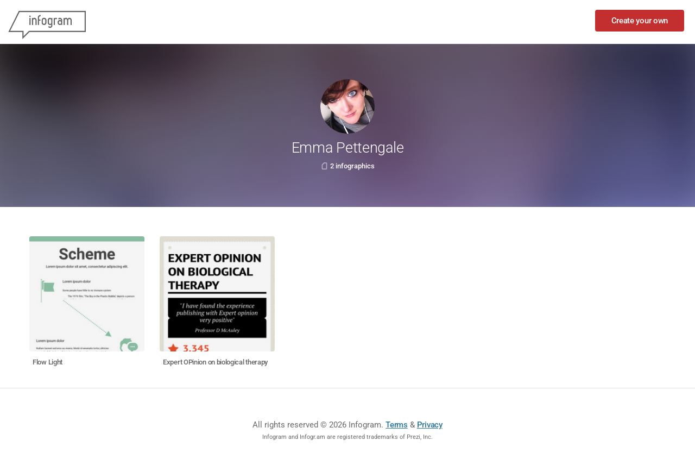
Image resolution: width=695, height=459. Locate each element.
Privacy (430, 425)
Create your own (639, 21)
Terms (397, 425)
